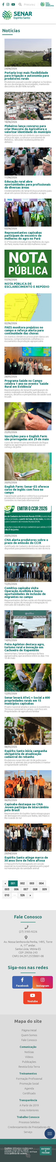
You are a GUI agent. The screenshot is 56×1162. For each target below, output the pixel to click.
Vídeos (29, 1056)
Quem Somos (29, 1035)
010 (7, 895)
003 (32, 883)
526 (22, 895)
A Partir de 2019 (29, 1105)
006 (16, 889)
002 (22, 883)
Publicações (29, 1061)
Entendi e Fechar (45, 1151)
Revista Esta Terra (29, 1066)
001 (13, 883)
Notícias (29, 1051)
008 (35, 889)
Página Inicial (29, 1030)
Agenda (29, 1088)
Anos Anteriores (29, 1110)
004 (41, 883)
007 (25, 889)
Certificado (29, 1093)
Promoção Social (29, 1083)
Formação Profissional (29, 1078)
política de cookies (18, 1153)
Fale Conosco (29, 1039)
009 (44, 889)
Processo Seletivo (29, 1122)
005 (7, 889)
